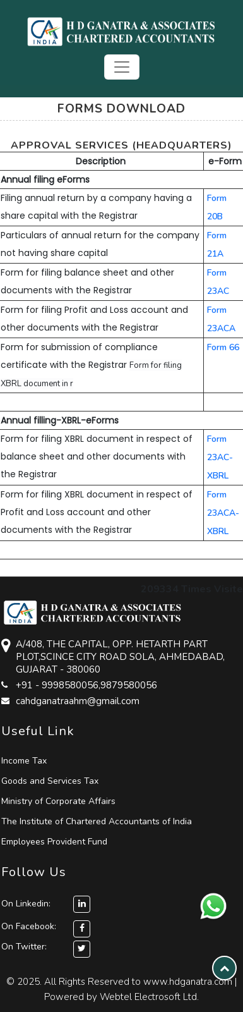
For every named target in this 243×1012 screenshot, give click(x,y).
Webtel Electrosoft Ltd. (149, 997)
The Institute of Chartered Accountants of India (96, 821)
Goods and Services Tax (49, 781)
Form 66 (223, 347)
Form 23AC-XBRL (220, 457)
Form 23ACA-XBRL (223, 513)
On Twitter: (24, 947)
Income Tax (24, 761)
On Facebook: (28, 926)
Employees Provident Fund (54, 842)
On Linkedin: (45, 904)
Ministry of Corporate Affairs (58, 801)
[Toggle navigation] (121, 67)
